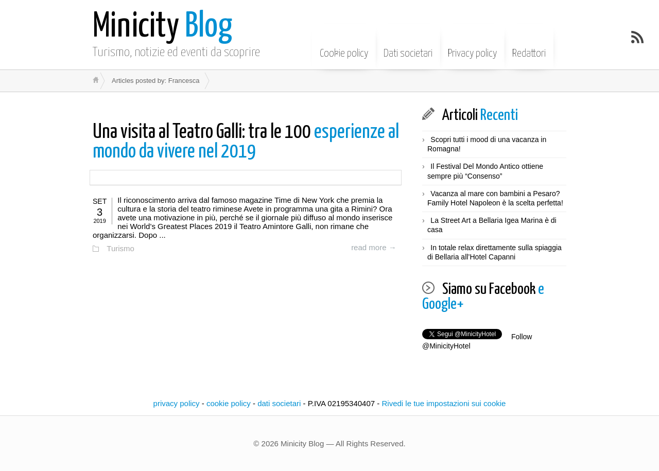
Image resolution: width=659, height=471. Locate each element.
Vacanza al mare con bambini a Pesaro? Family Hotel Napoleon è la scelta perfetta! (495, 198)
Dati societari (408, 46)
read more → (373, 247)
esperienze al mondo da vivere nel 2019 (246, 142)
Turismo (120, 249)
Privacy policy (472, 46)
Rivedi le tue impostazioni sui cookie (443, 403)
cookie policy (228, 403)
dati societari (279, 403)
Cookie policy (344, 46)
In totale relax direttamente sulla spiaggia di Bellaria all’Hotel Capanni (494, 252)
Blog (162, 27)
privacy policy (176, 403)
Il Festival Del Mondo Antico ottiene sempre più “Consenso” (485, 171)
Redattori (529, 46)
